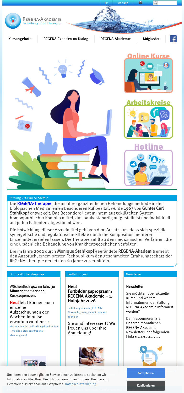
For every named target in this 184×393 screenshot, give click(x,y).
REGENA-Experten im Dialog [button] (65, 39)
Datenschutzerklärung (80, 384)
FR (106, 3)
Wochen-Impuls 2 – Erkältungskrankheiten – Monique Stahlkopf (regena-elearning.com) (34, 331)
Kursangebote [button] (19, 39)
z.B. (48, 322)
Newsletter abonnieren (148, 337)
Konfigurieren (146, 385)
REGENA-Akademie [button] (116, 39)
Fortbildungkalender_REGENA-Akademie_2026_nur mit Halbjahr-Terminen (87, 312)
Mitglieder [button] (151, 39)
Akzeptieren (146, 373)
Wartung (123, 3)
